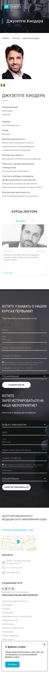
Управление (7, 631)
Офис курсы (8, 639)
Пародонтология (10, 620)
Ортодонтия (7, 612)
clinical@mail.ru (13, 572)
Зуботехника (8, 624)
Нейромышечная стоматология (17, 616)
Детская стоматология (13, 628)
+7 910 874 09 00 (14, 568)
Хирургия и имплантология (14, 601)
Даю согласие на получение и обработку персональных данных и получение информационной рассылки (22, 362)
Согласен (12, 664)
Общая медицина (10, 635)
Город (4, 337)
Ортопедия (7, 605)
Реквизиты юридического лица (17, 530)
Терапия (6, 609)
